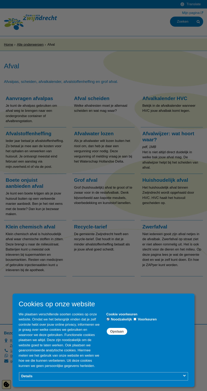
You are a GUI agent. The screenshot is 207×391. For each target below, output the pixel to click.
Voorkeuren (145, 319)
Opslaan (117, 331)
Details (27, 376)
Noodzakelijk (119, 319)
